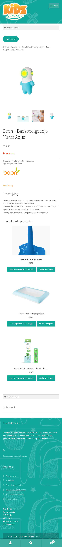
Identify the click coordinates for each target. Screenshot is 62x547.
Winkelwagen (48, 541)
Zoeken (31, 543)
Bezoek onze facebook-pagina (15, 456)
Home (7, 47)
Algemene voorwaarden (15, 494)
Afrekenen (10, 480)
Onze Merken (10, 39)
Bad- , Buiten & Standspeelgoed (33, 47)
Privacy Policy (11, 499)
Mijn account (10, 543)
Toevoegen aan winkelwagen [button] (21, 269)
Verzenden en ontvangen (16, 490)
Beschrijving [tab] (8, 185)
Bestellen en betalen (14, 485)
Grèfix (37, 536)
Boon (20, 163)
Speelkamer (15, 47)
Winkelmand (11, 476)
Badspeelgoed (12, 163)
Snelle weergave (46, 269)
